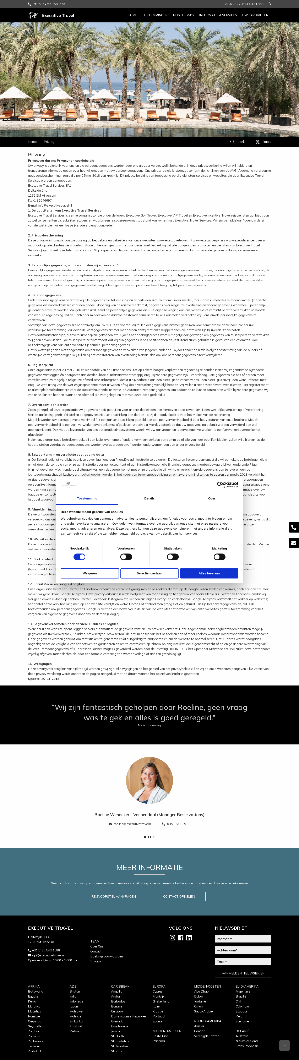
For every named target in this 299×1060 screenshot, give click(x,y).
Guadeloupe (120, 1026)
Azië (73, 986)
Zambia (33, 1031)
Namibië (34, 1016)
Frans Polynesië (247, 1046)
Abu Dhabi (201, 991)
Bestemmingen (155, 15)
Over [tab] (212, 498)
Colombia (242, 1006)
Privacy (95, 961)
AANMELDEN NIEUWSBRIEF (243, 973)
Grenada (117, 1021)
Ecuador (241, 1011)
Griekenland (161, 1001)
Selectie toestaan (149, 573)
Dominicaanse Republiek (128, 1016)
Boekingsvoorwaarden (106, 956)
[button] (145, 837)
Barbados (118, 1001)
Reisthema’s (183, 15)
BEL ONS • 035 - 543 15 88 (46, 4)
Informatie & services (218, 15)
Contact (96, 951)
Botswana (35, 991)
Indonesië (76, 1001)
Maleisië (75, 1016)
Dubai (198, 996)
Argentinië (243, 991)
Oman (198, 1006)
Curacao (117, 1011)
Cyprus (158, 991)
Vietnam (76, 1031)
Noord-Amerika (207, 1021)
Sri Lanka (76, 1021)
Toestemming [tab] (87, 498)
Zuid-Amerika (247, 986)
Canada (199, 1031)
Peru (239, 1016)
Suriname (242, 1021)
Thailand (76, 1026)
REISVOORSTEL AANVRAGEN (113, 896)
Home (132, 15)
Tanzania (34, 1046)
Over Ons (97, 946)
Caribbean (120, 986)
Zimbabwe (35, 1041)
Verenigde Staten (206, 1036)
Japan (74, 1006)
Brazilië (241, 996)
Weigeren (90, 573)
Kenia (32, 1001)
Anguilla (116, 991)
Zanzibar (34, 1036)
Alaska (199, 1026)
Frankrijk (158, 996)
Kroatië (158, 1011)
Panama (159, 1041)
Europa (159, 986)
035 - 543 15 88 (176, 824)
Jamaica (117, 1031)
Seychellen (35, 1026)
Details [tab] (149, 498)
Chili (238, 1001)
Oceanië (242, 1031)
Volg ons (231, 3)
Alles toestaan (209, 573)
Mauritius (34, 1011)
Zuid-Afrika (36, 1051)
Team (94, 941)
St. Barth (117, 1036)
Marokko (34, 1006)
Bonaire (116, 1006)
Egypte (33, 996)
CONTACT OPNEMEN (179, 896)
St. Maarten (119, 1046)
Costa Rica (160, 1036)
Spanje (157, 1021)
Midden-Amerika (167, 1031)
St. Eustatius (120, 1041)
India (73, 996)
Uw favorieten (255, 15)
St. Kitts (117, 1051)
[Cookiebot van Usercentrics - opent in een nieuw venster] (220, 485)
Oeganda (34, 1021)
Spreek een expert (256, 4)
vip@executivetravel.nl (48, 955)
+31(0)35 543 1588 (46, 950)
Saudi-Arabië (203, 1011)
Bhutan (75, 991)
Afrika (34, 986)
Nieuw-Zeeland (247, 1041)
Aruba (115, 996)
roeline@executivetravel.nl (130, 824)
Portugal (159, 1016)
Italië (156, 1006)
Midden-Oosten (207, 986)
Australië (242, 1036)
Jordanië (200, 1001)
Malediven (77, 1011)
